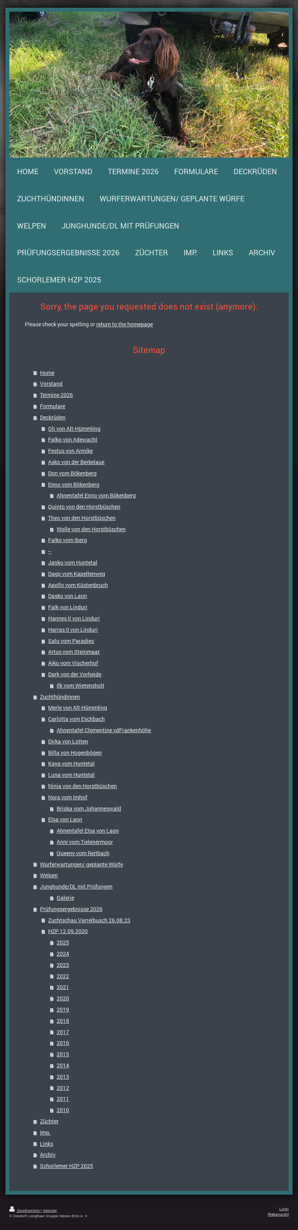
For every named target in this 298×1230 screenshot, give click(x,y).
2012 (63, 1087)
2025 (63, 942)
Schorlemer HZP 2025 (66, 1165)
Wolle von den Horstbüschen (91, 529)
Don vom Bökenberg (72, 473)
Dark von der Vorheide (74, 674)
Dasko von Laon (67, 595)
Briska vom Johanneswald (89, 808)
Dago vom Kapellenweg (76, 573)
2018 (63, 1020)
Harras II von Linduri (73, 629)
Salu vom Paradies (71, 640)
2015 (63, 1054)
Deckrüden (53, 417)
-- (49, 551)
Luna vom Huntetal (71, 774)
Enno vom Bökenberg (73, 484)
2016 (63, 1042)
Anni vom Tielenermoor (85, 841)
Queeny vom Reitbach (83, 853)
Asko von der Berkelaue (76, 462)
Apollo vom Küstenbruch (78, 585)
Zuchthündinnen (60, 696)
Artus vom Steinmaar (74, 651)
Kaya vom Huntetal (71, 763)
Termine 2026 (56, 394)
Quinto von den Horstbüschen (84, 506)
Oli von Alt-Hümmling (74, 428)
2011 (63, 1098)
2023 (63, 964)
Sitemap (50, 1210)
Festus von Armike (70, 450)
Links (46, 1143)
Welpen (49, 875)
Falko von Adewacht (72, 439)
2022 (63, 976)
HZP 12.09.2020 (68, 931)
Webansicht (278, 1214)
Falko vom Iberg (67, 540)
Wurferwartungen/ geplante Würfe (81, 864)
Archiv (47, 1154)
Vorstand (51, 383)
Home (47, 372)
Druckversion (25, 1210)
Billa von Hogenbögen (75, 752)
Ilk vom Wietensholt (80, 685)
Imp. (45, 1132)
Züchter (49, 1121)
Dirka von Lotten (68, 741)
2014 (63, 1065)
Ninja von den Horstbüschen (82, 786)
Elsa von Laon (65, 819)
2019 (63, 1009)
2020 (63, 998)
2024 (63, 953)
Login (284, 1209)
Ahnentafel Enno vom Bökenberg (96, 495)
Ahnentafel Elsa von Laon (88, 830)
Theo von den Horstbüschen (82, 517)
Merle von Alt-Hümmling (77, 707)
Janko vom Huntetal (72, 562)
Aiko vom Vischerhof (73, 663)
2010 (63, 1110)
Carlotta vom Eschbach (76, 718)
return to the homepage (124, 324)
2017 (63, 1032)
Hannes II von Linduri (74, 618)
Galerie (65, 897)
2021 (63, 987)
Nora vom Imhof (67, 797)
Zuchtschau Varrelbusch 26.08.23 (89, 920)
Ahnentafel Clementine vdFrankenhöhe (104, 730)
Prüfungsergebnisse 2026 (71, 909)
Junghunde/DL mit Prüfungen (76, 886)
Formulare (52, 406)
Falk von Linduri (67, 607)
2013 (63, 1076)
